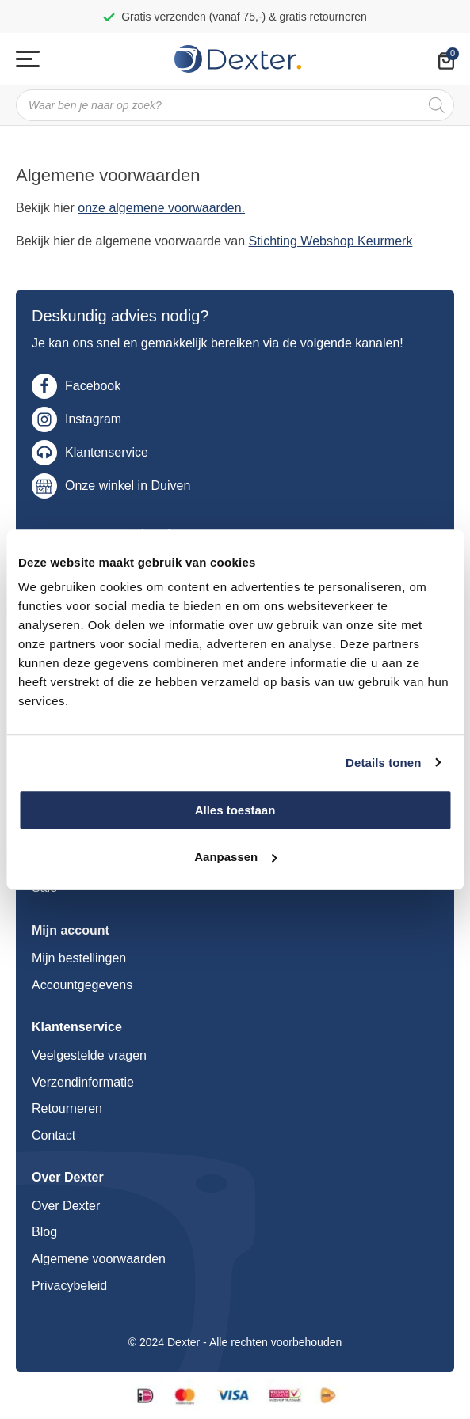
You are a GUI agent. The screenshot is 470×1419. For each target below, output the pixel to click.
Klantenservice (106, 452)
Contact (53, 1135)
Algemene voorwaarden (99, 1258)
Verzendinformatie (83, 1082)
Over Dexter (66, 1205)
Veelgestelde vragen (89, 1055)
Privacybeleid (69, 1285)
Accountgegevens (82, 985)
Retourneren (67, 1108)
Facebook (92, 386)
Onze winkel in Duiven (127, 485)
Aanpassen (235, 856)
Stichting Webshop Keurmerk (331, 241)
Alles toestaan (235, 810)
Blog (44, 1232)
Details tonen (383, 762)
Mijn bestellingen (79, 958)
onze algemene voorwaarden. (161, 207)
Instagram (93, 419)
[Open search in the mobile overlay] (235, 105)
